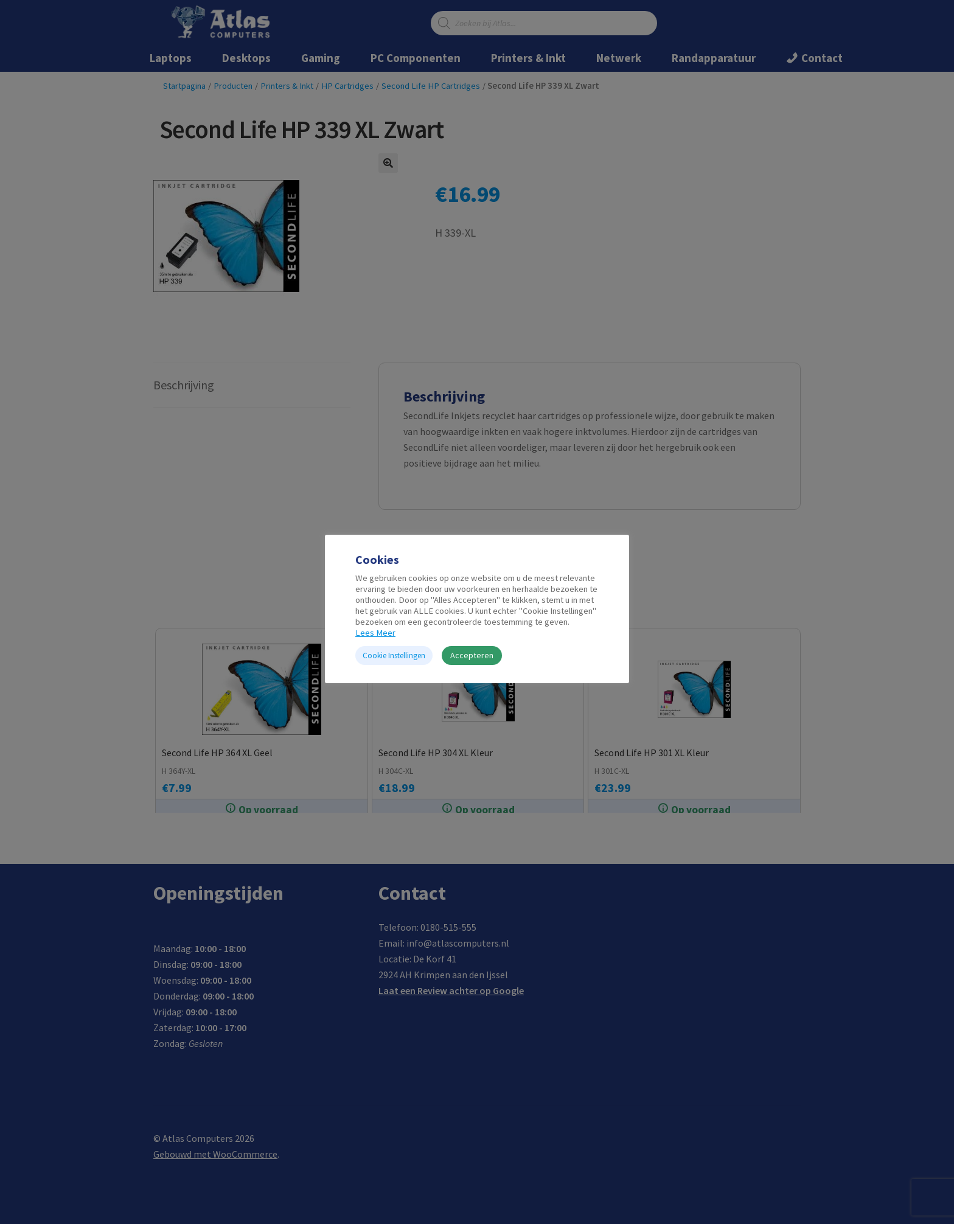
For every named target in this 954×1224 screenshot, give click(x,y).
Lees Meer (375, 632)
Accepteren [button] (471, 655)
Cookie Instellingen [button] (394, 655)
